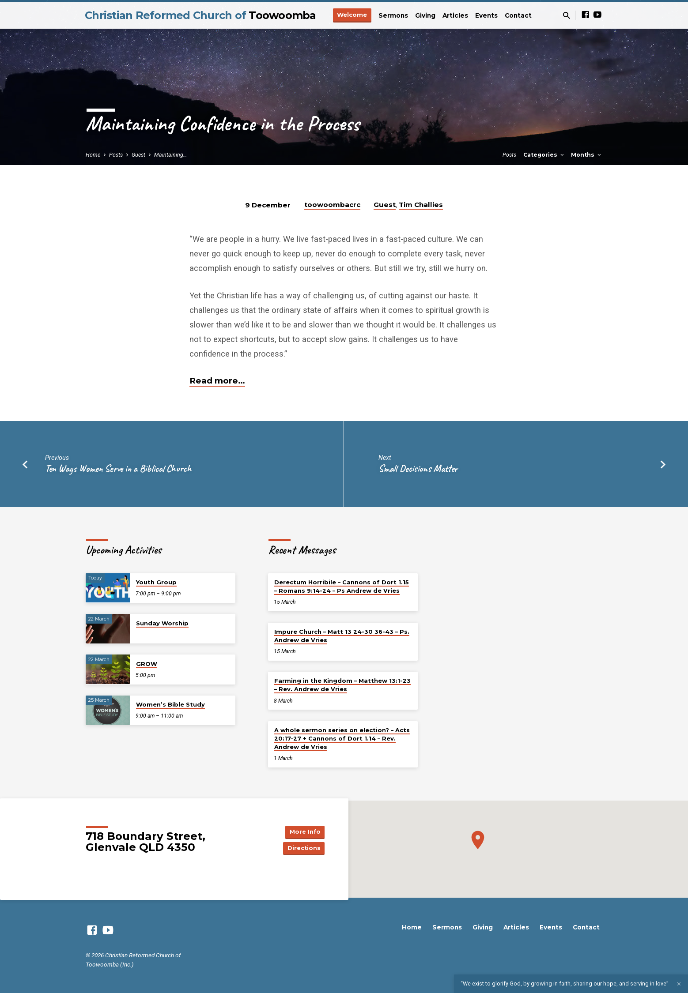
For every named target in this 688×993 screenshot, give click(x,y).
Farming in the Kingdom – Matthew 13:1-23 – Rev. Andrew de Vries (342, 684)
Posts (116, 154)
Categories (544, 154)
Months (586, 154)
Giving (425, 15)
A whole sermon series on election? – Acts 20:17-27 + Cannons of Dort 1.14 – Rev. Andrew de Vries (342, 738)
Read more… (217, 381)
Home (93, 154)
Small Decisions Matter (417, 468)
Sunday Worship (162, 623)
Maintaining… (170, 154)
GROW (146, 663)
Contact (518, 15)
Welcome (352, 14)
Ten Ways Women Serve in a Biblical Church (118, 468)
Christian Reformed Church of (200, 15)
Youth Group (156, 582)
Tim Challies (421, 204)
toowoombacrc (332, 204)
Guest (138, 154)
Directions (302, 849)
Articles (455, 15)
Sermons (393, 15)
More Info (302, 831)
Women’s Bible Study (170, 704)
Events (486, 15)
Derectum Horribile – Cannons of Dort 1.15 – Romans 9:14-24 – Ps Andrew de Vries (341, 586)
